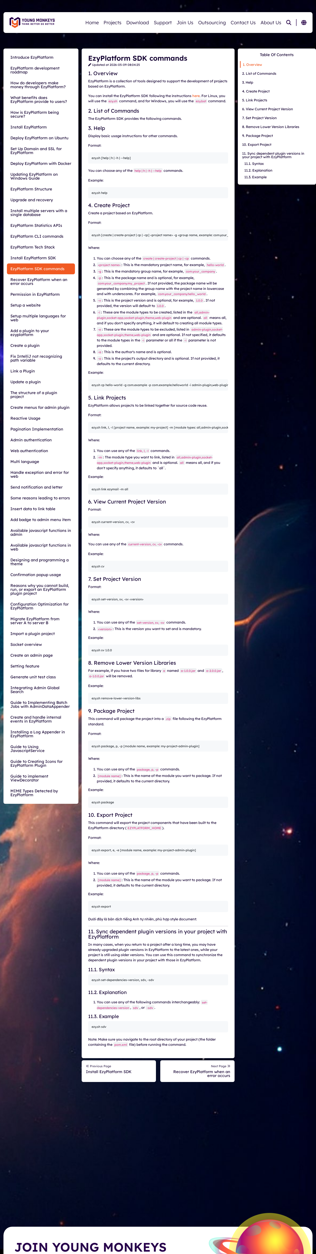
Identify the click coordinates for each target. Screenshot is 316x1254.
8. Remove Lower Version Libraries (270, 127)
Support (163, 22)
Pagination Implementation (36, 429)
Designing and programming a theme (39, 561)
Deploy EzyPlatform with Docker (40, 163)
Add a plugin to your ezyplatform (29, 332)
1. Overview (252, 64)
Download (137, 22)
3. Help (247, 82)
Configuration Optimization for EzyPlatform (39, 606)
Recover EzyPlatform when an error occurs (38, 281)
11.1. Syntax (254, 163)
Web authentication (29, 450)
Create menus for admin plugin (40, 407)
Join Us (185, 22)
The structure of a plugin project (33, 394)
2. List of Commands (259, 73)
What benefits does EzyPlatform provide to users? (38, 99)
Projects (113, 22)
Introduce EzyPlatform (31, 57)
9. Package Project (257, 135)
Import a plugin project (32, 633)
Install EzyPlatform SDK (33, 257)
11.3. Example (255, 177)
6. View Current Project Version (267, 109)
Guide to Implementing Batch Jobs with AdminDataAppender (40, 704)
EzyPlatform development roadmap (35, 70)
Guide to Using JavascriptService (27, 748)
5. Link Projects (254, 100)
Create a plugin (25, 345)
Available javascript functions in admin (40, 532)
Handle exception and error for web (39, 474)
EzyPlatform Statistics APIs (36, 225)
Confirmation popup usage (35, 574)
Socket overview (26, 644)
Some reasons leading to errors (40, 497)
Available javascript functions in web (40, 547)
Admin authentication (31, 439)
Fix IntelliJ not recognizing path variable (36, 358)
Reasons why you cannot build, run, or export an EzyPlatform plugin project (39, 589)
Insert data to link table (32, 508)
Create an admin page (31, 655)
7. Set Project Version (259, 118)
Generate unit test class (33, 676)
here (196, 96)
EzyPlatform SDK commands (37, 268)
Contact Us (243, 22)
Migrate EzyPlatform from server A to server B (35, 620)
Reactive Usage (25, 418)
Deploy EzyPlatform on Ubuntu (39, 137)
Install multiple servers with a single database (38, 212)
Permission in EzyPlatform (35, 294)
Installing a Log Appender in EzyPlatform (37, 733)
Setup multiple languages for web (38, 318)
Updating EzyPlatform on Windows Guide (34, 176)
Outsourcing (212, 22)
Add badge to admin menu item (40, 519)
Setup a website (25, 305)
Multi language (24, 461)
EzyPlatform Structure (31, 189)
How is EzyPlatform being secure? (34, 114)
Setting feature (24, 666)
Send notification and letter (36, 487)
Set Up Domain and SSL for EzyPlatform (36, 150)
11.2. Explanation (258, 170)
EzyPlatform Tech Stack (32, 247)
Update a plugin (25, 381)
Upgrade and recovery (31, 199)
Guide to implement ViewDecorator (29, 778)
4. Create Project (256, 91)
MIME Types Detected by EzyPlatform (34, 792)
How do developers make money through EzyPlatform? (38, 84)
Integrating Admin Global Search (35, 689)
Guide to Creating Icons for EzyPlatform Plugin (36, 763)
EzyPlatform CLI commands (36, 236)
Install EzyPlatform (28, 127)
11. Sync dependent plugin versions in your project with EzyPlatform (273, 155)
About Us (271, 22)
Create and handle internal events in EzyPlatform (35, 719)
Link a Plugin (22, 371)
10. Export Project (256, 144)
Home (92, 22)
